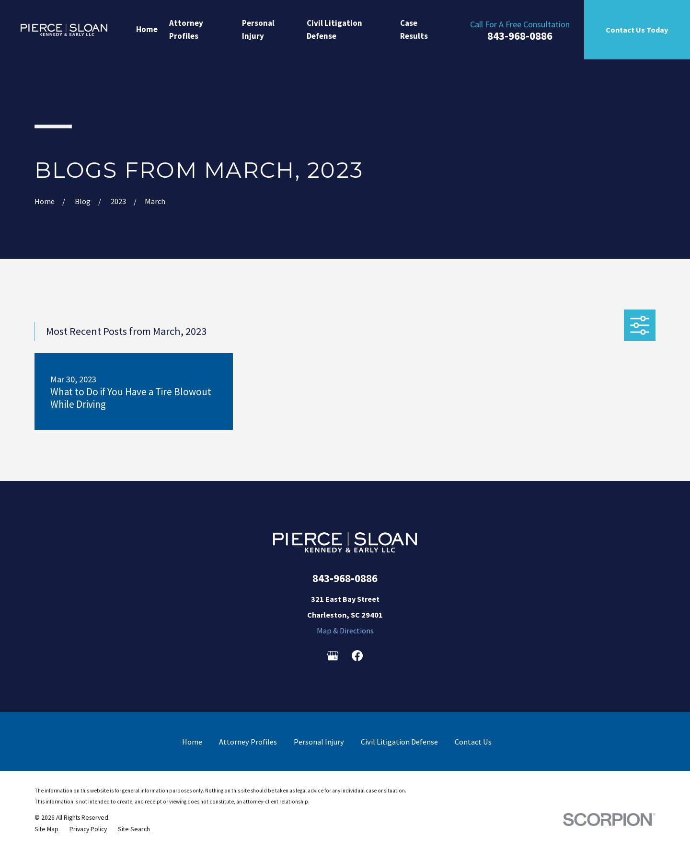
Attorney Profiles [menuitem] (186, 29)
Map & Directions (345, 630)
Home (192, 741)
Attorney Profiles (248, 741)
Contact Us (473, 741)
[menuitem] (46, 829)
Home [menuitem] (147, 29)
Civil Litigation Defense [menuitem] (334, 29)
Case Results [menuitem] (414, 29)
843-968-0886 (519, 36)
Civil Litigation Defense (399, 741)
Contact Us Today (637, 29)
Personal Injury (319, 741)
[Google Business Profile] (332, 655)
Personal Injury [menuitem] (258, 29)
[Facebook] (357, 655)
